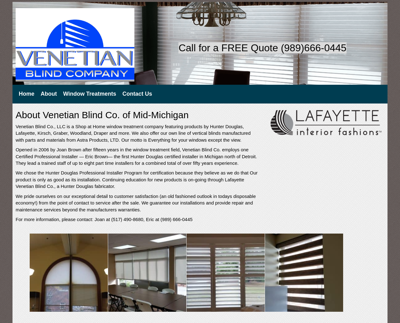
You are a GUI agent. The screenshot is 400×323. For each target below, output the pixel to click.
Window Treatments (89, 94)
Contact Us (137, 94)
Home (26, 94)
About (49, 94)
